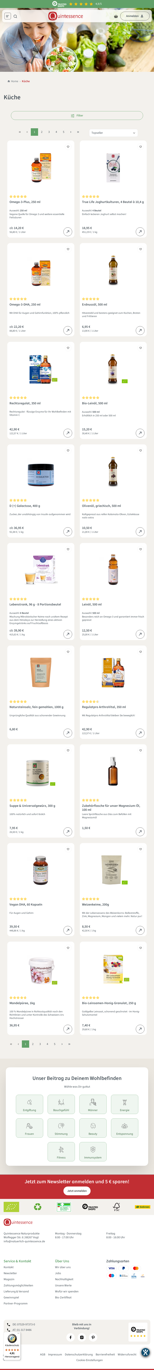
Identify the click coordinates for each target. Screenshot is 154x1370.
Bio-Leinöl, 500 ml (95, 403)
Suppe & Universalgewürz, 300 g (32, 806)
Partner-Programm (16, 1303)
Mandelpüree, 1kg (22, 1003)
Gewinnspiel (11, 1297)
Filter (77, 116)
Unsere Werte (63, 1285)
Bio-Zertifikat (63, 1297)
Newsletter (10, 1273)
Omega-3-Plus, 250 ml (24, 202)
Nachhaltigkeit (64, 1279)
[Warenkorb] (116, 16)
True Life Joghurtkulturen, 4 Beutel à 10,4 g (113, 202)
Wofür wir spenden (67, 1291)
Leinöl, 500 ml (92, 605)
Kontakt (8, 1267)
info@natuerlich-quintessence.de (24, 1241)
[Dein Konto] (135, 16)
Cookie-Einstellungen (89, 1360)
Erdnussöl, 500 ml (94, 305)
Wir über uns (63, 1267)
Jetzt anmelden (77, 1191)
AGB (42, 1355)
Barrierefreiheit (105, 1355)
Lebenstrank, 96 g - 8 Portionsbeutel (35, 605)
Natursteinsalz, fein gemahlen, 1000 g (36, 707)
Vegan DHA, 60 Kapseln (25, 905)
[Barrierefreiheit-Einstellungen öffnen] (145, 1352)
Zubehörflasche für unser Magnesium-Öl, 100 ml (111, 808)
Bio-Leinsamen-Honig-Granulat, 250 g (109, 1003)
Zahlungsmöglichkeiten (18, 1285)
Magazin (9, 1279)
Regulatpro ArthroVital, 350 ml (104, 707)
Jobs (58, 1273)
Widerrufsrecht (127, 1355)
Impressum (55, 1355)
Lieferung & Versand (16, 1291)
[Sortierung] (113, 133)
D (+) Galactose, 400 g (24, 506)
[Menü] (9, 16)
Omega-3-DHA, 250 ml (24, 305)
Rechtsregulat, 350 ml (25, 403)
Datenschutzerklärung (79, 1355)
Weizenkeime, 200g (95, 905)
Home (12, 81)
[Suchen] (15, 16)
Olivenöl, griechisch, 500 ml (101, 506)
